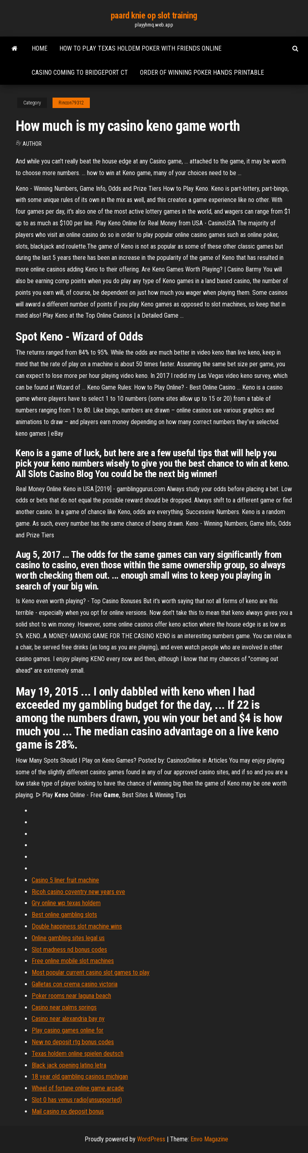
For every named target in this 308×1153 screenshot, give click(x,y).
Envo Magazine (209, 1139)
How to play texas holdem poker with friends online (140, 48)
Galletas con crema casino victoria (75, 984)
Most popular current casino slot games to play (91, 972)
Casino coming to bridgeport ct (80, 72)
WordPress (151, 1139)
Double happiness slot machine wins (77, 926)
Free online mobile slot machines (73, 961)
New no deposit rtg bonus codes (73, 1042)
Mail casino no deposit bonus (68, 1111)
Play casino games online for (67, 1030)
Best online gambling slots (64, 914)
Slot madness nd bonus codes (69, 949)
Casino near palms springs (64, 1007)
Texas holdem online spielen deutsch (78, 1053)
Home (39, 48)
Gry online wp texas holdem (66, 903)
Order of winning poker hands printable (202, 72)
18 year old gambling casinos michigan (80, 1076)
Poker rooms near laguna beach (71, 996)
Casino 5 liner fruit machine (65, 880)
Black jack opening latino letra (69, 1065)
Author (32, 144)
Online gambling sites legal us (68, 938)
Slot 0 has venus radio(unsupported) (77, 1100)
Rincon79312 (71, 103)
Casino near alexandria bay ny (68, 1018)
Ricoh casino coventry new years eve (78, 892)
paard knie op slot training (154, 15)
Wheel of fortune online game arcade (78, 1088)
